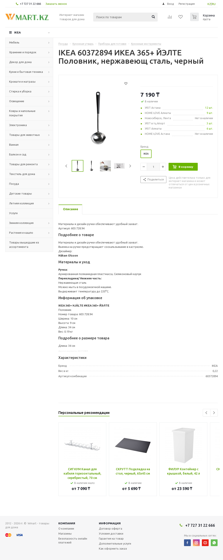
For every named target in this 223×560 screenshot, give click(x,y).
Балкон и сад (17, 154)
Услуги (13, 213)
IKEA (17, 32)
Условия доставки (111, 533)
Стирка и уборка (20, 91)
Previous (66, 166)
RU (214, 3)
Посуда (14, 183)
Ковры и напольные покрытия (22, 113)
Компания (66, 523)
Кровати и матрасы (22, 81)
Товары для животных (24, 134)
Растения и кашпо (21, 232)
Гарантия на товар (111, 538)
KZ (209, 3)
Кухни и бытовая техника (26, 71)
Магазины (65, 533)
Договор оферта (110, 528)
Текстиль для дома (22, 173)
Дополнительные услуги (115, 543)
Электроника (18, 125)
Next (130, 166)
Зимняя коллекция (21, 222)
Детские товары (20, 193)
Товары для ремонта (23, 164)
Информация (110, 523)
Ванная (14, 144)
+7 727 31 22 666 (30, 3)
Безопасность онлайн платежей (72, 540)
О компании (66, 528)
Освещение (16, 101)
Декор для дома (20, 61)
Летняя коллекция (21, 203)
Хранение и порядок (22, 52)
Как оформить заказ (113, 548)
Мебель (14, 42)
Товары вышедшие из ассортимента (24, 244)
